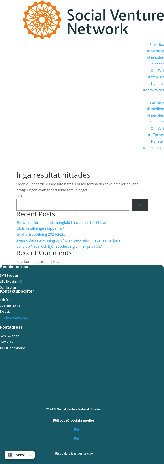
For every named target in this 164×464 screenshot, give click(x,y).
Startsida (157, 44)
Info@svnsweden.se (14, 317)
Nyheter (157, 83)
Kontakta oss (153, 90)
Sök (19, 195)
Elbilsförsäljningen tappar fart (40, 228)
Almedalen (155, 57)
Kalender (157, 64)
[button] (20, 455)
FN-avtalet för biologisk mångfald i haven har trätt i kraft (62, 222)
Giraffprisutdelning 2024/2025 (40, 234)
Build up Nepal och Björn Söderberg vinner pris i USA (59, 246)
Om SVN (157, 70)
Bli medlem (155, 51)
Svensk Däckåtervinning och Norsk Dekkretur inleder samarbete (68, 240)
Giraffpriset (155, 77)
